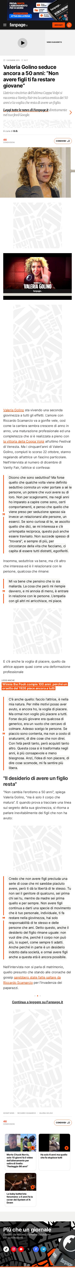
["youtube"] (21, 1249)
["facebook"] (36, 1249)
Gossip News (8, 1113)
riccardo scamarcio (26, 1113)
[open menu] (3, 25)
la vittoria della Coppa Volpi (23, 441)
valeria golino (46, 1113)
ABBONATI (58, 25)
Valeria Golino (13, 410)
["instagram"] (14, 1249)
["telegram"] (43, 1249)
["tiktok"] (6, 1249)
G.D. (15, 131)
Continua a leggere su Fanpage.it (37, 1002)
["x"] (28, 1249)
